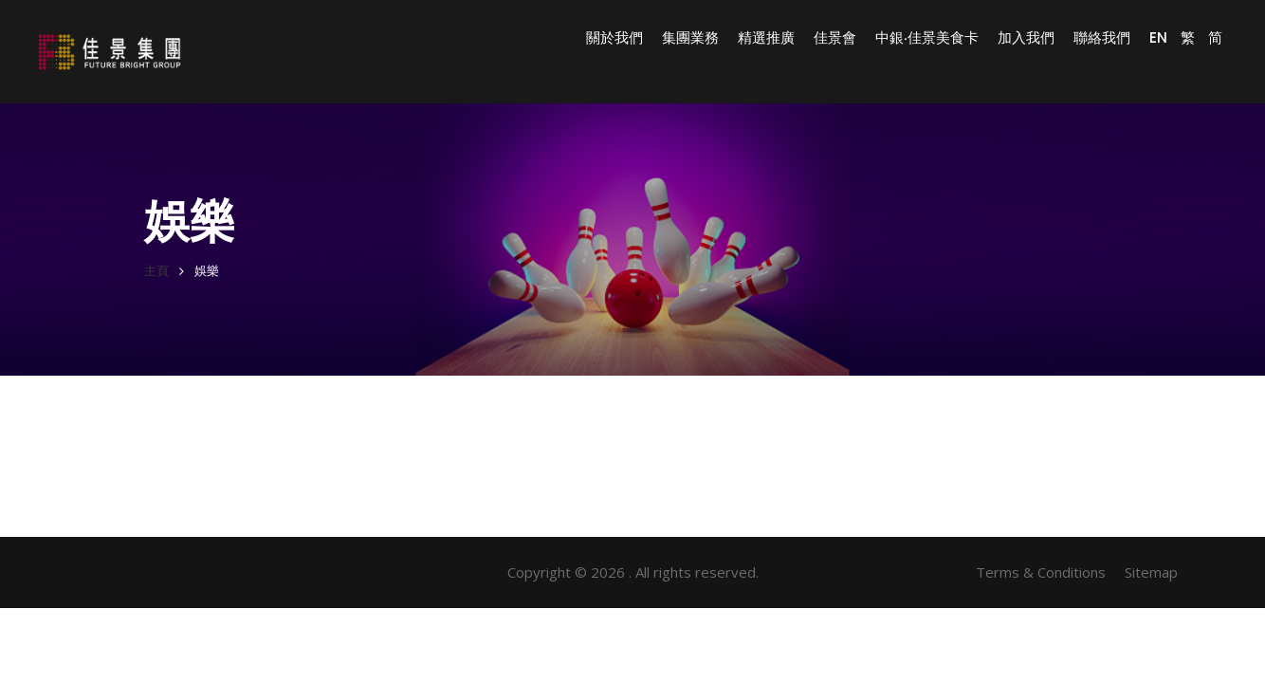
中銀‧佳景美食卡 (927, 37)
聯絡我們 (1101, 37)
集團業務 (690, 37)
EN (1158, 37)
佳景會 (835, 37)
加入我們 (1026, 37)
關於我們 (614, 37)
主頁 (156, 271)
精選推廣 (766, 37)
